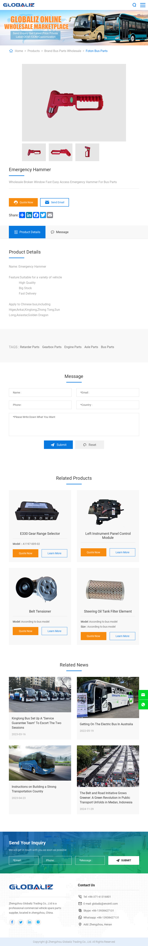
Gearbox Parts (51, 347)
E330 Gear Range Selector (40, 534)
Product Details (27, 232)
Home (19, 51)
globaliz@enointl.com (105, 903)
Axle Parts (91, 347)
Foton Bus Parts (97, 51)
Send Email (54, 202)
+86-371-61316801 (99, 896)
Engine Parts (73, 347)
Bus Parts (107, 347)
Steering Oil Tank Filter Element (108, 611)
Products (34, 51)
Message (59, 232)
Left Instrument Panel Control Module (108, 536)
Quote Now (23, 202)
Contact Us (86, 885)
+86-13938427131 (103, 910)
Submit (58, 445)
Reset (89, 445)
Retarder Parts (29, 347)
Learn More (54, 553)
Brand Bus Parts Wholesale (62, 51)
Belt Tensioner (40, 611)
